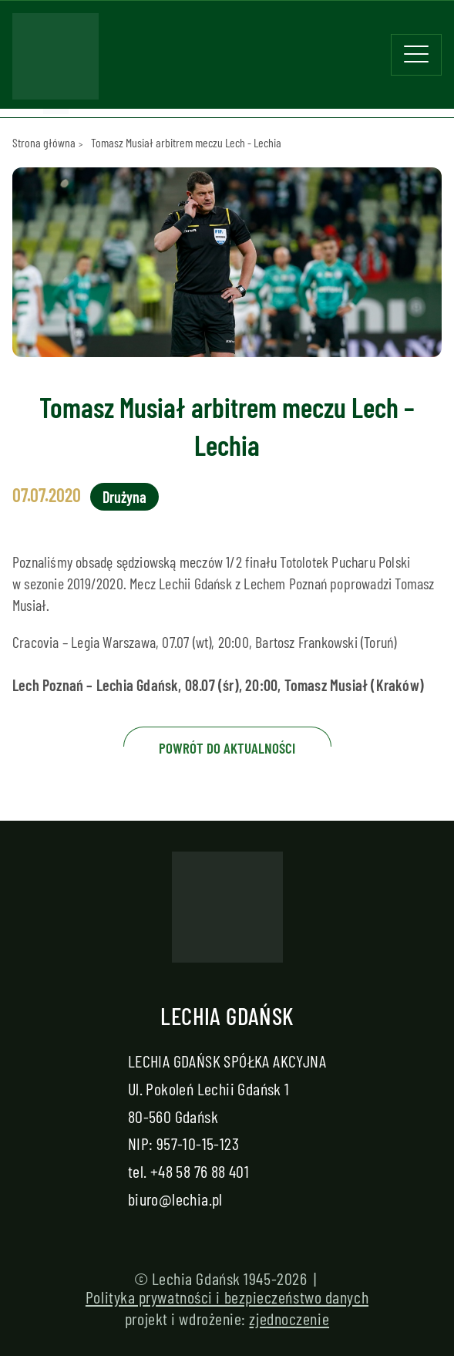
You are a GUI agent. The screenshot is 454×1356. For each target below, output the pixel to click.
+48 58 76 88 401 (199, 1171)
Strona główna (44, 142)
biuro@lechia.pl (175, 1199)
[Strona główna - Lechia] (55, 61)
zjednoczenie (289, 1318)
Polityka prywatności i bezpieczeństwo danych (227, 1296)
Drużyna (124, 496)
